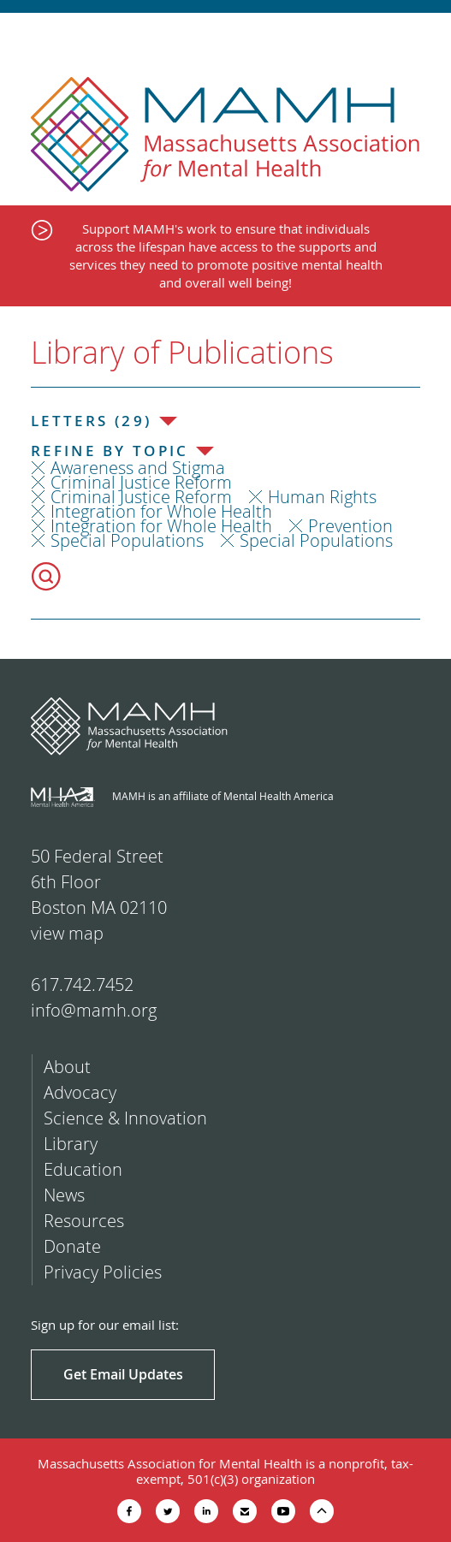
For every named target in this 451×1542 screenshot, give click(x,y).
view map (67, 933)
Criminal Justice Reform (141, 482)
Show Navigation (423, 35)
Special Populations (127, 540)
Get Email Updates (123, 1374)
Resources (84, 1220)
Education (83, 1169)
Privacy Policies (103, 1272)
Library (71, 1143)
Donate (72, 1246)
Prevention (350, 526)
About (67, 1066)
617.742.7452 (82, 984)
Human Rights (322, 496)
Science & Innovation (125, 1118)
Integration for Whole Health (161, 511)
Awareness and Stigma (137, 467)
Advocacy (80, 1092)
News (64, 1195)
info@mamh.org (94, 1010)
